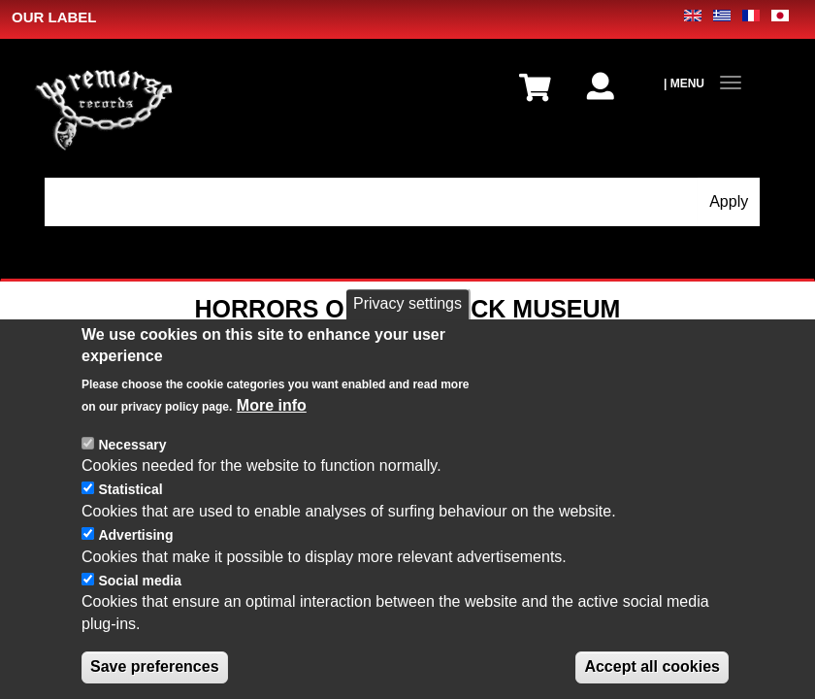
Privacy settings (407, 303)
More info (272, 405)
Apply (728, 201)
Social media (139, 580)
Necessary (132, 444)
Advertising (135, 535)
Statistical (130, 489)
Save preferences (154, 666)
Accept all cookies (652, 666)
